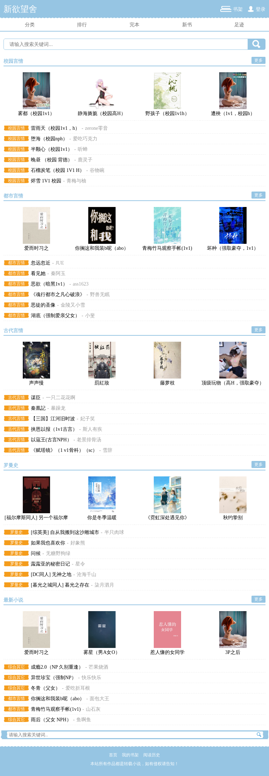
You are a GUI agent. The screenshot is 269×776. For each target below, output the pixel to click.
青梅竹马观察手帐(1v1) (167, 248)
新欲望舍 (20, 9)
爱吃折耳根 (77, 688)
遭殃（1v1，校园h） (233, 113)
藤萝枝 (167, 383)
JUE (60, 263)
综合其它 (16, 666)
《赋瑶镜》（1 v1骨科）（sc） (64, 450)
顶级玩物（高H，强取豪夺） (232, 383)
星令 (80, 564)
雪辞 (107, 450)
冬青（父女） (45, 688)
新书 (187, 24)
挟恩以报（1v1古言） (54, 429)
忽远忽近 (40, 263)
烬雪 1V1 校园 (46, 180)
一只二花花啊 (60, 397)
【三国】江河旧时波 (53, 418)
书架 (238, 9)
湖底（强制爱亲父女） (55, 315)
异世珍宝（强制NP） (53, 677)
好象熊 (77, 543)
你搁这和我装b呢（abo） (102, 248)
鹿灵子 (85, 159)
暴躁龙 (58, 408)
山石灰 (93, 709)
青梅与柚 (76, 180)
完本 (134, 24)
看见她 (38, 273)
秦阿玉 (58, 273)
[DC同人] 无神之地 (51, 574)
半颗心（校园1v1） (52, 149)
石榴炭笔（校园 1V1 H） (57, 170)
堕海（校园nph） (49, 138)
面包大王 (99, 698)
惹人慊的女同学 (167, 652)
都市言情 (13, 196)
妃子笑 (87, 418)
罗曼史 (11, 465)
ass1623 (81, 284)
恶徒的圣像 (43, 305)
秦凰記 (38, 408)
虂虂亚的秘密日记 (50, 564)
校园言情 (13, 61)
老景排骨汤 (89, 439)
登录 (260, 9)
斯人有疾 (92, 429)
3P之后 (232, 652)
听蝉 (83, 149)
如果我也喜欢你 (48, 543)
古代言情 (13, 330)
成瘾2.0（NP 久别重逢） (57, 667)
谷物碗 (97, 170)
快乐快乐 (91, 677)
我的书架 (130, 754)
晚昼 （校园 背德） (52, 159)
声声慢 (36, 383)
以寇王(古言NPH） (51, 439)
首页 (113, 754)
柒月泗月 (104, 585)
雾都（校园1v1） (36, 113)
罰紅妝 (102, 383)
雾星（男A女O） (101, 652)
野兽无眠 (100, 294)
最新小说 (13, 600)
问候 (36, 553)
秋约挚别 (233, 517)
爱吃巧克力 (85, 138)
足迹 (239, 24)
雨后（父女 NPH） (51, 719)
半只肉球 (114, 532)
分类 (30, 24)
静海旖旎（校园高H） (101, 113)
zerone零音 (96, 128)
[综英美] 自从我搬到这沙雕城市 (65, 532)
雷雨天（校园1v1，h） (55, 128)
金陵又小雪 (73, 305)
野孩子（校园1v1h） (167, 113)
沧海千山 (86, 574)
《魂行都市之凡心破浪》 (58, 294)
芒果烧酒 (98, 667)
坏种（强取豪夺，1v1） (232, 248)
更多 (258, 60)
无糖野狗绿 (58, 553)
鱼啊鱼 (83, 719)
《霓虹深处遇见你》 (167, 517)
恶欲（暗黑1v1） (49, 284)
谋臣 (36, 397)
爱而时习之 (36, 248)
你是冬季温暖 (102, 517)
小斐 (90, 315)
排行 (82, 24)
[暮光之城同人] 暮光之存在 (60, 585)
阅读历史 (151, 754)
